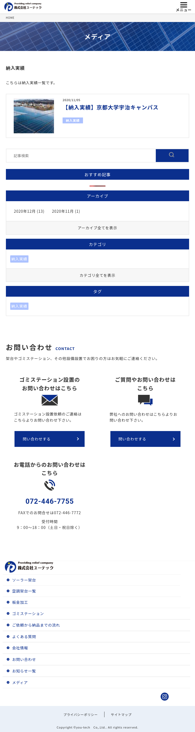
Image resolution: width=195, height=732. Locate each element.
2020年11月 (63, 211)
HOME (10, 18)
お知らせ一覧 (24, 671)
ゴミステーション (28, 613)
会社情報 (20, 647)
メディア (20, 682)
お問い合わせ (24, 659)
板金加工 (20, 602)
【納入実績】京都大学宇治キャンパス (110, 107)
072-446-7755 (50, 501)
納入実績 (73, 120)
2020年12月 (25, 211)
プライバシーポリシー (80, 714)
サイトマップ (121, 714)
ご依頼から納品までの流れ (36, 625)
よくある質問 (24, 636)
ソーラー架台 (24, 580)
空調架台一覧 (24, 591)
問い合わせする (36, 439)
